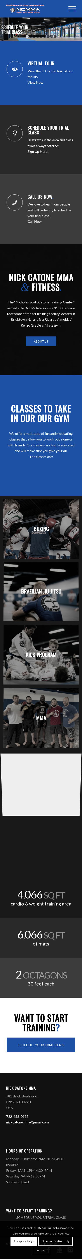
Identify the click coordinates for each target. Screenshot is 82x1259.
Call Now (35, 221)
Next (78, 29)
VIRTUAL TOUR (42, 63)
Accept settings (24, 1241)
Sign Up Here (37, 151)
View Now (35, 82)
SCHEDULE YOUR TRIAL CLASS (48, 130)
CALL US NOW (40, 196)
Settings (42, 1250)
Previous (4, 29)
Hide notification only (56, 1241)
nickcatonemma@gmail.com (27, 1122)
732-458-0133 (17, 1116)
